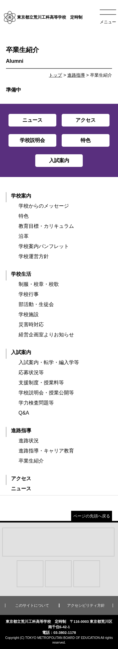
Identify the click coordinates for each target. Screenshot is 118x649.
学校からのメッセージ (44, 206)
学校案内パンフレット (44, 246)
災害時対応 (31, 324)
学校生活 (21, 274)
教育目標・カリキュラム (46, 226)
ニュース (21, 488)
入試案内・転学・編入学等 (49, 362)
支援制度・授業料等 (41, 382)
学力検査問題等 (36, 402)
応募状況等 (31, 372)
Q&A (24, 413)
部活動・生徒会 (36, 304)
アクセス (21, 478)
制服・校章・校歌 (39, 284)
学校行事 (29, 294)
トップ (55, 75)
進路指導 (76, 75)
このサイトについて (32, 605)
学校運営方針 (34, 256)
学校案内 (21, 195)
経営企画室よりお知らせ (46, 334)
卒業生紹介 (31, 460)
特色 (24, 216)
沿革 (24, 236)
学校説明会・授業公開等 (46, 392)
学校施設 (29, 314)
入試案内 (21, 352)
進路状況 (29, 440)
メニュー (108, 22)
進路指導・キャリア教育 (46, 450)
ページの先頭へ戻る (91, 516)
